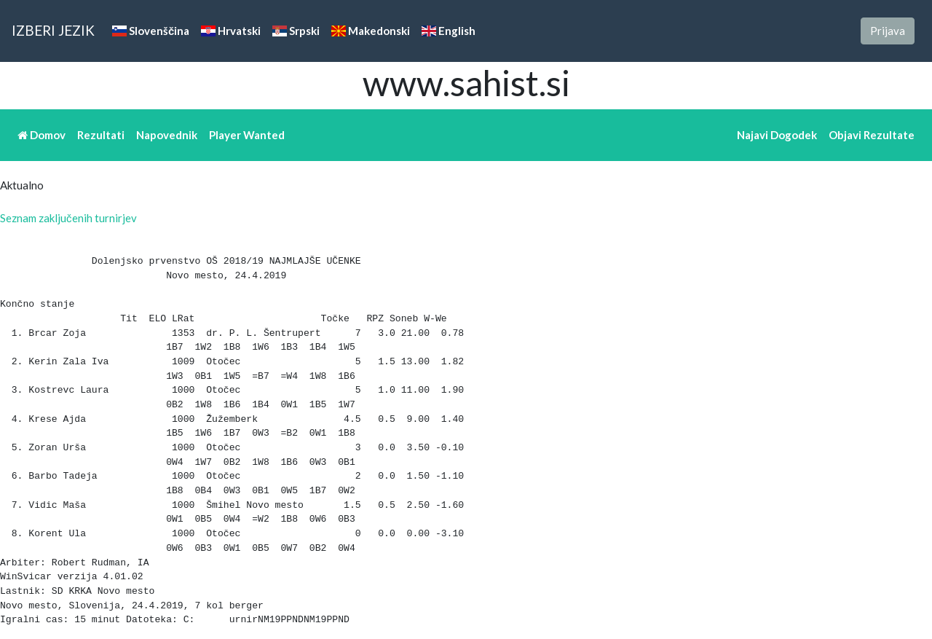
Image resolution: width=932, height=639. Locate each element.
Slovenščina (150, 30)
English (448, 30)
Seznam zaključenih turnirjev (68, 217)
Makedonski (370, 30)
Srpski (296, 30)
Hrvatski (231, 30)
